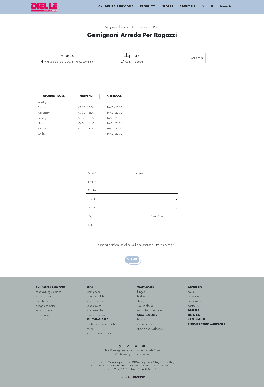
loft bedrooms (43, 297)
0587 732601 (134, 62)
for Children (42, 320)
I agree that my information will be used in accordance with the (135, 245)
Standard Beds (95, 301)
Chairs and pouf (146, 324)
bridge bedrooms (45, 306)
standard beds (44, 310)
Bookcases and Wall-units (101, 324)
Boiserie (141, 320)
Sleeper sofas (94, 306)
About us (187, 6)
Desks (90, 329)
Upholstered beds (96, 310)
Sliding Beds (93, 292)
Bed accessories (96, 315)
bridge (141, 297)
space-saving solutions (48, 292)
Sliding (141, 301)
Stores (167, 6)
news (191, 292)
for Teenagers (43, 315)
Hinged (141, 292)
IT (212, 6)
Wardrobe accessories (99, 334)
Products (148, 6)
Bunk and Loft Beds (97, 297)
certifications (195, 301)
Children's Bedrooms (115, 6)
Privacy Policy (166, 245)
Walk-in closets (145, 306)
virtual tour (194, 297)
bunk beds (41, 301)
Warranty (226, 6)
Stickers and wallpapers (150, 329)
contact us (194, 306)
